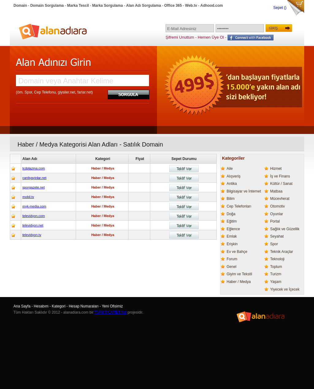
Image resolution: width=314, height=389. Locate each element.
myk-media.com (34, 206)
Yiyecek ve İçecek (285, 289)
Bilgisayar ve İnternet (244, 191)
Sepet (278, 8)
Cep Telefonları (239, 206)
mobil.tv (28, 197)
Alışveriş (233, 176)
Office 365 (173, 5)
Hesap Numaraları (83, 306)
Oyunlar (276, 214)
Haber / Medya (239, 282)
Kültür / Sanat (281, 183)
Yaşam (275, 282)
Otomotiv (277, 206)
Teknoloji (277, 259)
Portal (275, 221)
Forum (232, 259)
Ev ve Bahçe (237, 252)
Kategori (59, 306)
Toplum (276, 267)
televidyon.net (32, 225)
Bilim (231, 198)
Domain (20, 5)
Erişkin (232, 244)
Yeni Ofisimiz (112, 306)
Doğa (231, 214)
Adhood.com (211, 5)
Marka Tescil (78, 5)
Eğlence (233, 229)
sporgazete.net (33, 187)
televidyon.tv (31, 235)
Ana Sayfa (21, 306)
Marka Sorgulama (107, 5)
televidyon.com (33, 216)
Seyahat (277, 236)
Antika (232, 183)
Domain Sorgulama (47, 5)
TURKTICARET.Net (110, 312)
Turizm (275, 274)
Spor (274, 244)
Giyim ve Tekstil (239, 274)
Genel (231, 267)
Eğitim (232, 221)
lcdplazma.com (33, 168)
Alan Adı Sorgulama (143, 5)
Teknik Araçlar (281, 252)
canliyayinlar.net (34, 178)
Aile (230, 168)
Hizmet (275, 168)
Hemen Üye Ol (211, 37)
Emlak (232, 236)
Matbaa (276, 191)
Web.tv (191, 5)
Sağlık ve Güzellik (284, 229)
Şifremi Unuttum (180, 37)
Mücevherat (279, 198)
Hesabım (41, 306)
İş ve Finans (280, 176)
